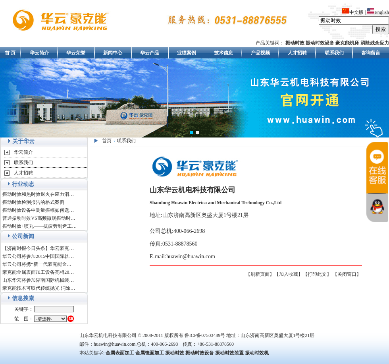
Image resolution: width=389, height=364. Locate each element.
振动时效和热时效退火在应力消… (38, 194)
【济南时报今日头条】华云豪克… (38, 248)
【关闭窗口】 (347, 274)
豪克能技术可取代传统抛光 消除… (38, 288)
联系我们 (334, 53)
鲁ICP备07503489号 (205, 335)
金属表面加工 (120, 353)
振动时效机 (257, 353)
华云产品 (149, 53)
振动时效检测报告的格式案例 (33, 202)
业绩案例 (186, 53)
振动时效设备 (199, 353)
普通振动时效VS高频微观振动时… (38, 218)
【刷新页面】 (260, 274)
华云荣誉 (75, 53)
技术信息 (223, 53)
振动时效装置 (229, 353)
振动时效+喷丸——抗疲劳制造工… (39, 226)
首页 (107, 140)
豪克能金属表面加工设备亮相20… (38, 272)
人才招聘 (297, 53)
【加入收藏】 (288, 274)
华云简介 (39, 53)
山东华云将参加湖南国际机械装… (38, 280)
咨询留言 (370, 53)
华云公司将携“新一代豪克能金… (36, 264)
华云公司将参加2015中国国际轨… (38, 256)
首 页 (10, 53)
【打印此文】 (317, 274)
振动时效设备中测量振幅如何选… (38, 210)
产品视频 (260, 53)
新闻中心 (112, 53)
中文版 (353, 12)
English (378, 12)
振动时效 (174, 353)
